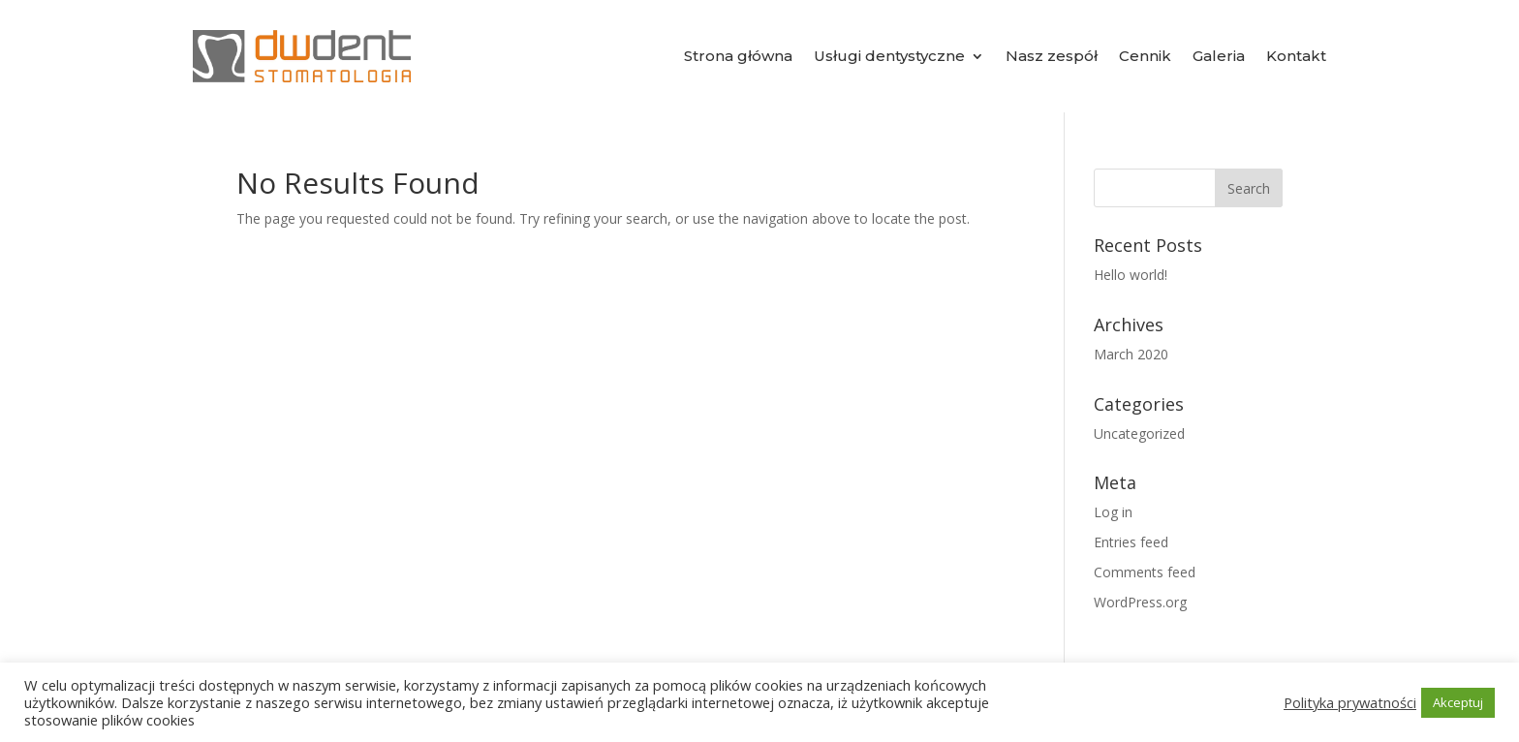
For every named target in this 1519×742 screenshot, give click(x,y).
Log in (1113, 512)
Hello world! (1130, 274)
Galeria (1219, 55)
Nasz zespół (1052, 55)
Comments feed (1144, 572)
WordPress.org (1140, 602)
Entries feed (1131, 542)
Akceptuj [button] (1458, 702)
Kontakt (1296, 55)
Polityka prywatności (1350, 702)
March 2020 (1131, 354)
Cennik (1145, 55)
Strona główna (738, 55)
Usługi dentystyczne (889, 55)
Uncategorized (1139, 433)
